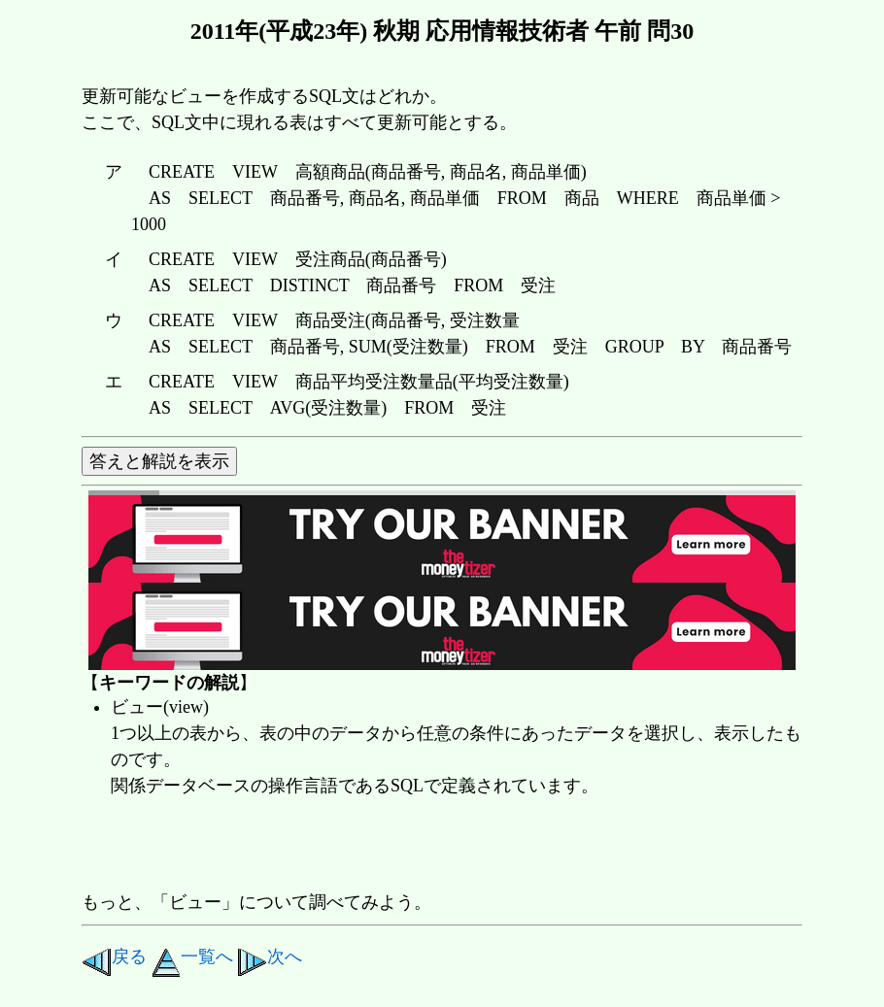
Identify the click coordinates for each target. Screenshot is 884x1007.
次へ (269, 956)
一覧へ (192, 956)
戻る (114, 956)
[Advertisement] (435, 846)
